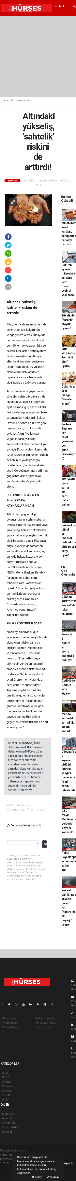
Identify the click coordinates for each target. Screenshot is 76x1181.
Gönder (45, 843)
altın (10, 361)
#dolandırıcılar (16, 809)
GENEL (60, 6)
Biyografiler (9, 1122)
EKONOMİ (24, 100)
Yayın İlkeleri (9, 1022)
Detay (37, 1177)
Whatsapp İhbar (45, 1022)
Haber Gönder (44, 1027)
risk (45, 535)
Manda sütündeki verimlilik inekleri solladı (68, 722)
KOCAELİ (7, 1095)
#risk (31, 809)
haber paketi (8, 1167)
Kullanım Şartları (45, 1018)
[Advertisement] (38, 56)
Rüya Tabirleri (10, 1127)
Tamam (52, 1177)
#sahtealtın (24, 805)
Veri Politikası (10, 1027)
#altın (10, 805)
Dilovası (6, 1090)
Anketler (7, 1118)
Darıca (6, 1081)
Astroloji (7, 1131)
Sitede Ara (8, 1113)
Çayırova (7, 1086)
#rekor (41, 809)
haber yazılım (8, 1171)
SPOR (5, 1099)
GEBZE (6, 1077)
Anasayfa (9, 100)
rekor (27, 361)
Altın (10, 391)
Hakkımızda (9, 1018)
